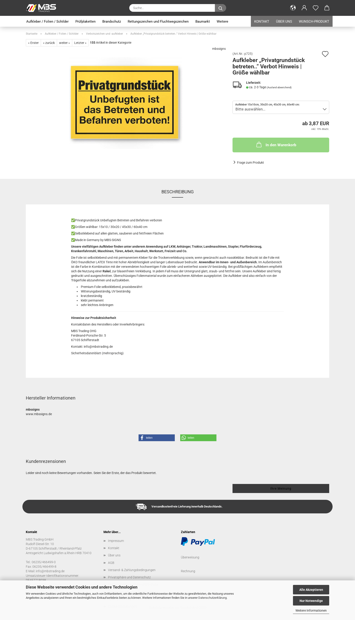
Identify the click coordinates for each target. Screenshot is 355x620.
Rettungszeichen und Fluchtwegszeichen (158, 21)
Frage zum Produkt (250, 162)
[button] (293, 8)
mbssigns (219, 48)
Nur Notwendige (311, 601)
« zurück (49, 43)
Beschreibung (177, 191)
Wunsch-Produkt (314, 21)
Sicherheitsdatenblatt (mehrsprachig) (97, 353)
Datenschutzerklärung (212, 597)
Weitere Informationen (311, 610)
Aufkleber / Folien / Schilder (47, 21)
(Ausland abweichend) (279, 87)
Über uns (284, 21)
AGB (111, 563)
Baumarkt (202, 21)
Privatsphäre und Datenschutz (129, 577)
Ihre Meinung (280, 488)
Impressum (116, 541)
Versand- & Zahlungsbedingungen (132, 570)
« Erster (33, 43)
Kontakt (261, 21)
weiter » (64, 43)
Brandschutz (111, 21)
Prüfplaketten (85, 21)
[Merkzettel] (315, 8)
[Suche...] (220, 8)
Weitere (222, 21)
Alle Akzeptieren (311, 589)
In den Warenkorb (275, 144)
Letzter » (80, 43)
